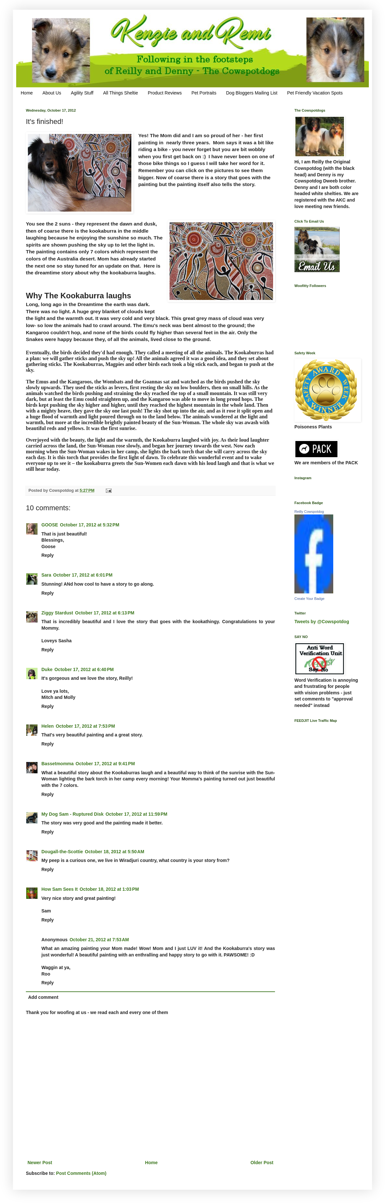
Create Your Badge (309, 599)
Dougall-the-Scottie (62, 851)
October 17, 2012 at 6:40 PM (84, 669)
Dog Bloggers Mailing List (252, 92)
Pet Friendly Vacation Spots (315, 92)
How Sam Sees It (59, 889)
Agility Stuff (82, 92)
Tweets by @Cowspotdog (321, 621)
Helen (47, 726)
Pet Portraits (204, 92)
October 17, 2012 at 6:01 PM (82, 575)
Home (27, 92)
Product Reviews (165, 92)
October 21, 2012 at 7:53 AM (99, 939)
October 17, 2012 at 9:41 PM (105, 763)
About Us (51, 92)
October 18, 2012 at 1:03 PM (109, 889)
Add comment (43, 997)
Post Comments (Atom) (81, 1173)
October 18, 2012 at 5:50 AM (114, 851)
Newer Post (40, 1162)
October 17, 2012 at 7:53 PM (85, 726)
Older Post (261, 1162)
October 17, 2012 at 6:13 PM (104, 612)
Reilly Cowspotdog (309, 511)
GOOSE (49, 524)
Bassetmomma (57, 763)
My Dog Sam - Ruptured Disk (72, 814)
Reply (47, 555)
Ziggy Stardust (57, 612)
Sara (46, 575)
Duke (46, 669)
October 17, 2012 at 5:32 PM (89, 524)
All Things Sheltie (120, 92)
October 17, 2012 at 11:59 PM (136, 814)
